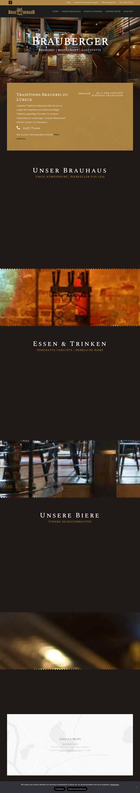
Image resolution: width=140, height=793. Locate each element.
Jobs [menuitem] (68, 2)
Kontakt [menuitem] (128, 11)
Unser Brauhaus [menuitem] (71, 11)
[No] (136, 787)
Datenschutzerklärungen (70, 733)
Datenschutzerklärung (51, 771)
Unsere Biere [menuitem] (113, 11)
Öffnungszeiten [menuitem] (108, 2)
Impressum (69, 771)
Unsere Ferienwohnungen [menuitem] (86, 2)
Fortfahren (59, 789)
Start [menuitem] (55, 11)
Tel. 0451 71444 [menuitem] (126, 2)
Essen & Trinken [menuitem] (93, 11)
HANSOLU (94, 771)
